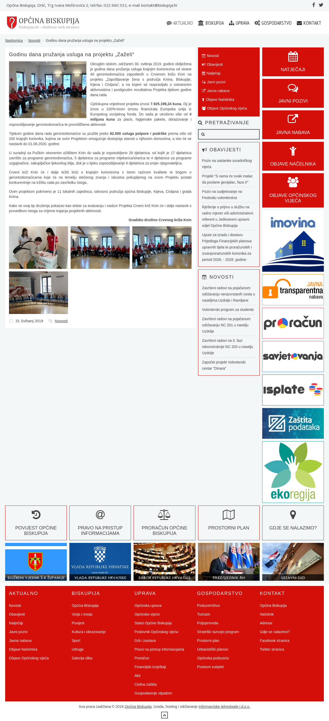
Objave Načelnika (218, 99)
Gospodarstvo (273, 23)
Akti (137, 676)
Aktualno (180, 23)
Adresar (266, 623)
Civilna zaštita (145, 684)
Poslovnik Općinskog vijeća (156, 632)
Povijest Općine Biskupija (36, 525)
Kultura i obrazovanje (89, 632)
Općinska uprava (147, 605)
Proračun (141, 658)
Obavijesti (212, 64)
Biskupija (211, 23)
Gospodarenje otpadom (153, 693)
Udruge (78, 649)
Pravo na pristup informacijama (100, 525)
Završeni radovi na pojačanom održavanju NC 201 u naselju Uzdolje (226, 325)
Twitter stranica (272, 649)
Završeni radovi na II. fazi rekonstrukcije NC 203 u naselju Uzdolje (227, 346)
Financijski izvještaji (150, 667)
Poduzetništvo (208, 605)
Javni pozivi (214, 82)
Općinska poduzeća (213, 658)
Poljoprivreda (207, 623)
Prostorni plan (208, 641)
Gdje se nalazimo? (275, 632)
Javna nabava (215, 91)
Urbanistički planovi (212, 649)
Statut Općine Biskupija (153, 623)
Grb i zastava (144, 641)
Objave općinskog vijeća (293, 192)
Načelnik (267, 614)
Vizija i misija (82, 614)
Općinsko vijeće (147, 614)
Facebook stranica (274, 641)
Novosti (34, 40)
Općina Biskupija (85, 605)
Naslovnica (14, 40)
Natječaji (211, 73)
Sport (76, 641)
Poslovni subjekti (210, 667)
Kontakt (309, 23)
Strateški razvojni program (218, 632)
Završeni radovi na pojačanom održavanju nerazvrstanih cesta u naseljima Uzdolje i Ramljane (228, 294)
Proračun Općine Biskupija (164, 525)
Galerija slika (82, 658)
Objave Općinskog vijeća (224, 108)
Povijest (78, 623)
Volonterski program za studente (228, 310)
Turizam (203, 614)
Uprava (239, 23)
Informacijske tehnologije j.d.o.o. (224, 707)
